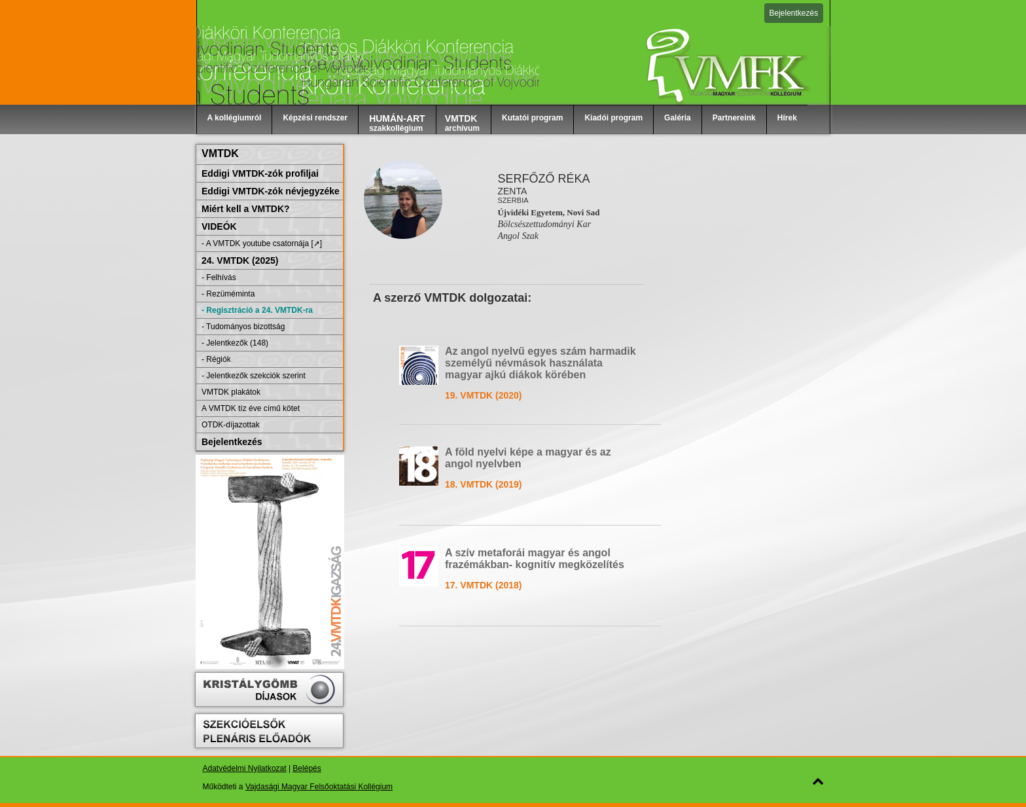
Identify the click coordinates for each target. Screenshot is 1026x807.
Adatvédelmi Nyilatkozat (245, 768)
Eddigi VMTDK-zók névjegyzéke (271, 191)
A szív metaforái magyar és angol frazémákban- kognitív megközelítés (534, 558)
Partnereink (734, 117)
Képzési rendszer (315, 117)
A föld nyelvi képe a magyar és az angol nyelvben (528, 457)
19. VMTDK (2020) (483, 395)
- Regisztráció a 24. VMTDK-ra (257, 310)
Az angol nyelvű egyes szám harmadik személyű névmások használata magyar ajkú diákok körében (540, 363)
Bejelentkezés (794, 13)
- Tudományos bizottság (243, 326)
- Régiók (216, 359)
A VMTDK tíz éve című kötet (251, 408)
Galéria (677, 117)
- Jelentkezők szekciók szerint (254, 375)
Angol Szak (518, 236)
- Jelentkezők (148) (235, 343)
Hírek (787, 117)
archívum (462, 123)
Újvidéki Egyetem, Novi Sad (548, 212)
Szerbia (512, 200)
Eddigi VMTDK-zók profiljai (260, 173)
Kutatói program (532, 117)
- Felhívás (219, 277)
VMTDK (220, 153)
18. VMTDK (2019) (483, 484)
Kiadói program (613, 117)
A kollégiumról (234, 117)
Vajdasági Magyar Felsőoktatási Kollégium (319, 786)
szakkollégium (397, 123)
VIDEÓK (219, 226)
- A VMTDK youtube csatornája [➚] (262, 243)
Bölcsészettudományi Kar (544, 224)
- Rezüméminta (228, 293)
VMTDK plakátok (231, 392)
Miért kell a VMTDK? (246, 209)
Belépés (306, 768)
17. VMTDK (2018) (483, 585)
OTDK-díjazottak (231, 424)
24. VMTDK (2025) (240, 260)
